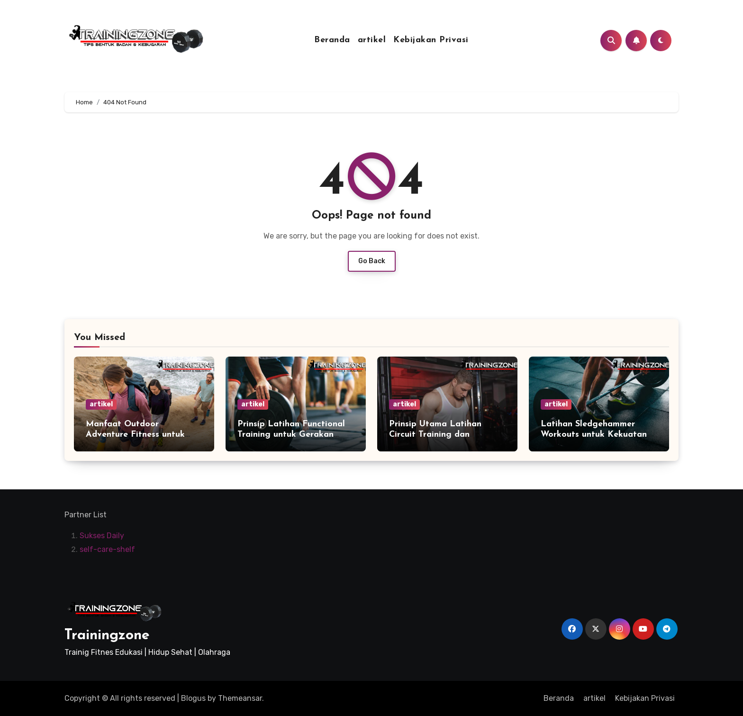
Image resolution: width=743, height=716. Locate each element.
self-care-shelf (107, 549)
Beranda (332, 40)
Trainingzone (107, 635)
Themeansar (240, 698)
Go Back (371, 261)
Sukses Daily (102, 536)
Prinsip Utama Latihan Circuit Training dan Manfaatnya (435, 434)
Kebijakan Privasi (431, 40)
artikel (372, 40)
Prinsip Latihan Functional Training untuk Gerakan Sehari (291, 434)
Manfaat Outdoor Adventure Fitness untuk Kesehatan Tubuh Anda (135, 434)
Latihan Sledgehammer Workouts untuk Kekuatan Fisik (594, 434)
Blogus (193, 698)
